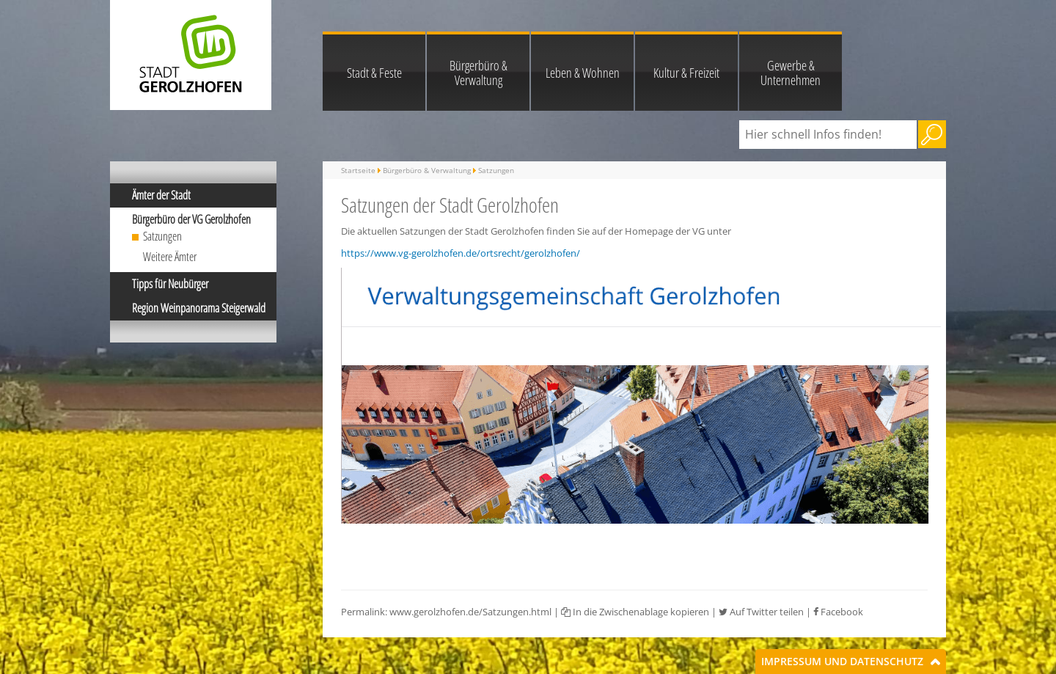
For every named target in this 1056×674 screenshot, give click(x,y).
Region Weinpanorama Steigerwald (198, 308)
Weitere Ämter (170, 257)
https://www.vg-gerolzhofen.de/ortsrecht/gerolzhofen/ (460, 253)
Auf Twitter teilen (761, 611)
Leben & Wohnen (583, 72)
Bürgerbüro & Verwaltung (478, 72)
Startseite (358, 170)
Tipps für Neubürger (170, 284)
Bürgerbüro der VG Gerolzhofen (191, 219)
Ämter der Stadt (161, 195)
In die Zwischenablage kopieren (635, 611)
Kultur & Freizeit (686, 72)
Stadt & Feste (374, 72)
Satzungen (162, 236)
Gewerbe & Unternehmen (790, 72)
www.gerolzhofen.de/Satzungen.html (470, 611)
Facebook (838, 611)
